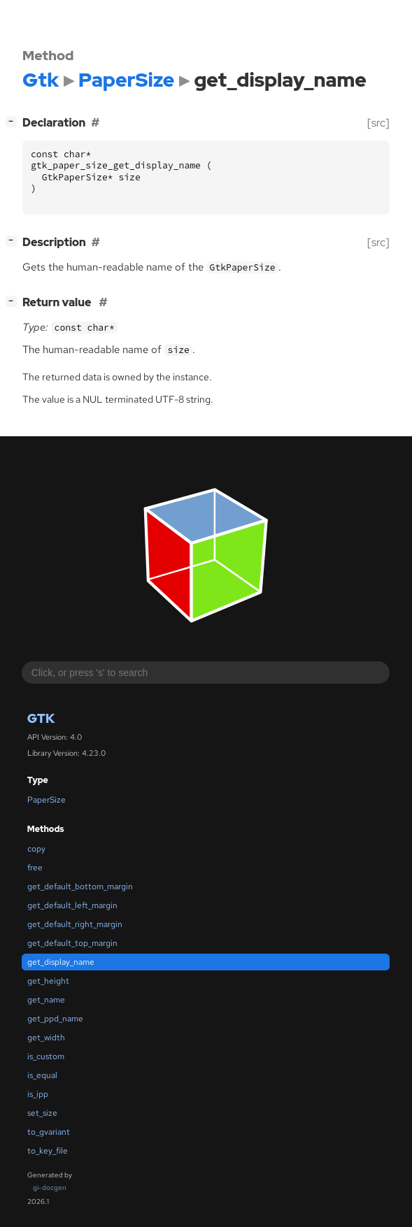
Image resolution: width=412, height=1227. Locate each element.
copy (36, 848)
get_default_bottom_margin (80, 886)
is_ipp (37, 1094)
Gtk (41, 718)
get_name (46, 999)
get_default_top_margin (72, 943)
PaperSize (46, 799)
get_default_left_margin (72, 905)
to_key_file (47, 1150)
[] (14, 121)
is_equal (42, 1075)
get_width (46, 1037)
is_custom (45, 1056)
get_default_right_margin (74, 924)
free (35, 867)
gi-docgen (49, 1187)
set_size (42, 1113)
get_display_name (60, 962)
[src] (378, 122)
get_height (48, 980)
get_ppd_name (55, 1018)
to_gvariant (48, 1132)
